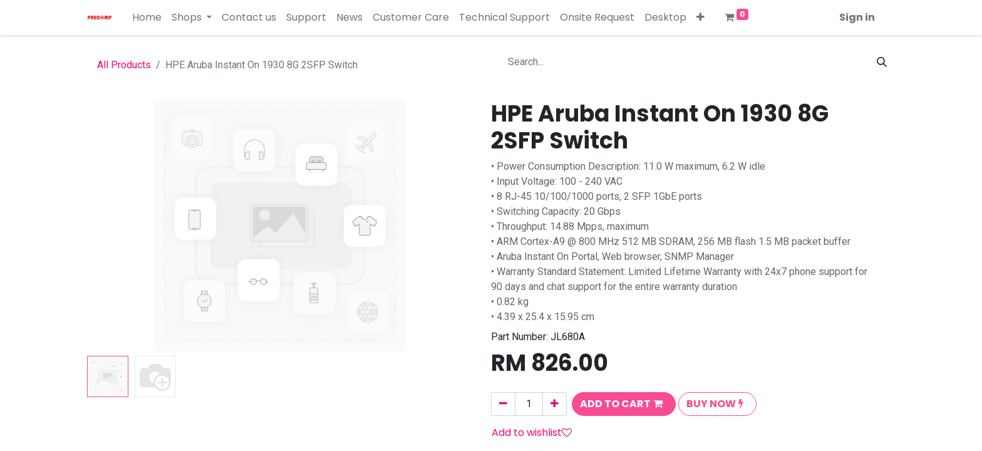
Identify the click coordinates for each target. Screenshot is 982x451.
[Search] (882, 62)
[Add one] (554, 404)
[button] (700, 17)
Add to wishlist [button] (532, 432)
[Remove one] (503, 404)
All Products (124, 65)
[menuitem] (147, 17)
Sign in (857, 17)
